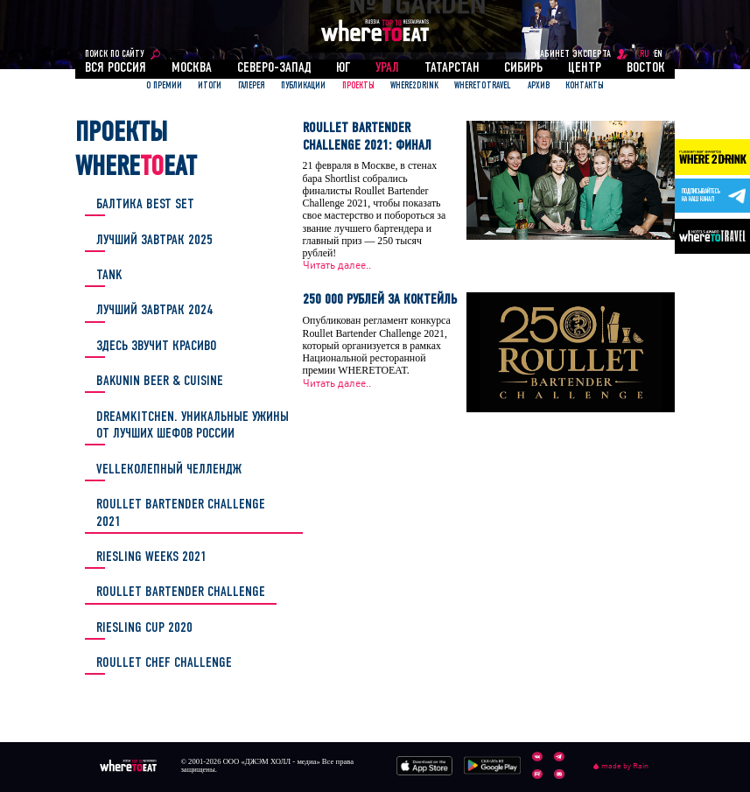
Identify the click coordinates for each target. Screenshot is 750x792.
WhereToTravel (482, 85)
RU (644, 54)
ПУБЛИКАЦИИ (303, 85)
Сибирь (523, 68)
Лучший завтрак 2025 (154, 241)
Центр (584, 68)
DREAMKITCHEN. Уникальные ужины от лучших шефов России (192, 425)
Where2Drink (414, 85)
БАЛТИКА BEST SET (145, 205)
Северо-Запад (274, 68)
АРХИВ (539, 85)
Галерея (251, 85)
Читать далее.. (337, 265)
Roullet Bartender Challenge (180, 592)
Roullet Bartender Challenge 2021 (180, 513)
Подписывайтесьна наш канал (701, 195)
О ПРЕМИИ (164, 85)
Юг (343, 68)
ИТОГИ (209, 85)
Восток (646, 68)
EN (658, 54)
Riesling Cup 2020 (144, 628)
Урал (387, 68)
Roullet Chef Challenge (164, 663)
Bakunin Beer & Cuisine (159, 381)
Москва (192, 68)
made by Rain (620, 766)
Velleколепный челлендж (169, 470)
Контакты (584, 85)
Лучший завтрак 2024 (155, 311)
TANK (109, 276)
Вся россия (115, 68)
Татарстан (452, 68)
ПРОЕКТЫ (358, 85)
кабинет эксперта (573, 54)
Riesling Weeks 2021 (151, 557)
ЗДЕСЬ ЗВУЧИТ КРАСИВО (156, 346)
